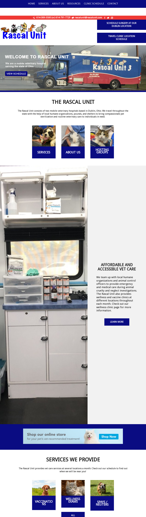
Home (31, 3)
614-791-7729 (63, 17)
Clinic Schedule (94, 3)
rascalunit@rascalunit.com (88, 17)
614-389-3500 (43, 17)
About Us (58, 3)
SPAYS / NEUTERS (102, 503)
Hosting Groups (102, 151)
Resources (73, 3)
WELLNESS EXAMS (73, 500)
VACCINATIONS (44, 503)
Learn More (117, 321)
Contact (112, 3)
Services (43, 3)
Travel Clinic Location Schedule (121, 38)
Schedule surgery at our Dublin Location (121, 24)
